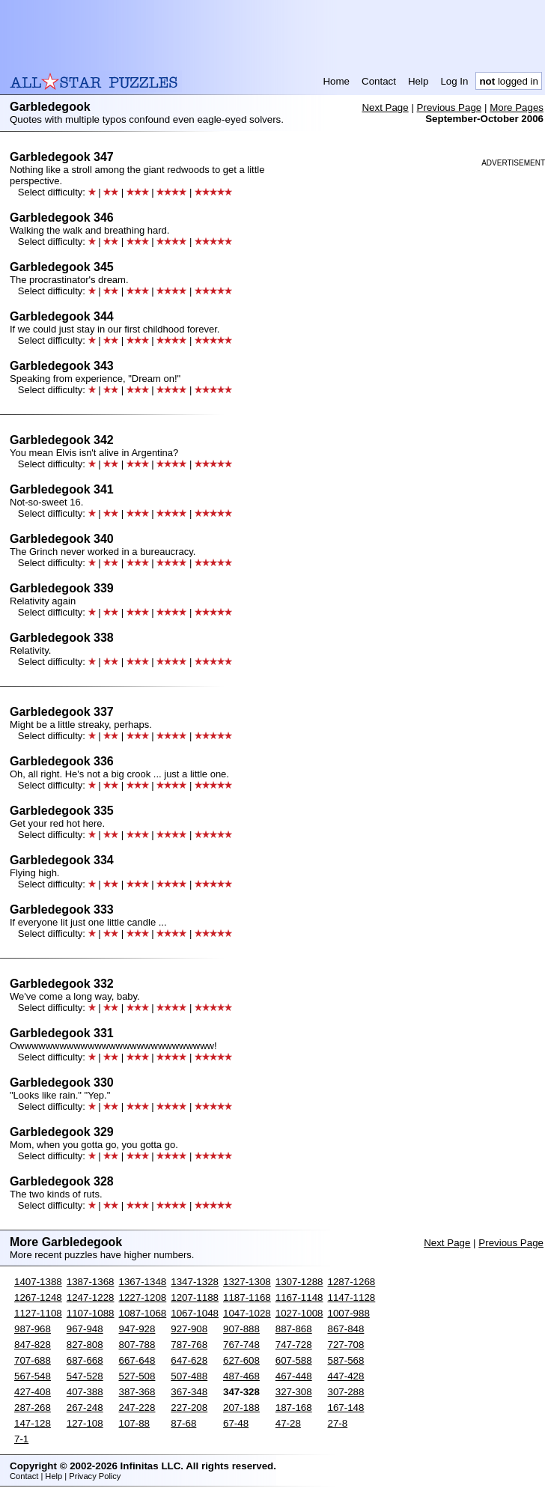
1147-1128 (352, 1297)
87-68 (183, 1423)
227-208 (189, 1407)
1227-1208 (143, 1297)
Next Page (385, 107)
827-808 (85, 1344)
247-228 (137, 1407)
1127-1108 (38, 1313)
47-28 (288, 1423)
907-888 (241, 1328)
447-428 (346, 1376)
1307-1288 (299, 1281)
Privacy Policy (95, 1476)
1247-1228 (91, 1297)
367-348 (189, 1391)
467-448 (293, 1376)
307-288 (346, 1391)
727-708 (346, 1344)
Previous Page (449, 107)
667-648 (137, 1360)
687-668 (85, 1360)
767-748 (241, 1344)
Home (336, 81)
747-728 (293, 1344)
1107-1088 (91, 1313)
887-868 (293, 1328)
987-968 (32, 1328)
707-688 (32, 1360)
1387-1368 (91, 1281)
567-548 (32, 1376)
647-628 (189, 1360)
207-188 (241, 1407)
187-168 (293, 1407)
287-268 (32, 1407)
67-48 (236, 1423)
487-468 (241, 1376)
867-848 (346, 1328)
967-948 (85, 1328)
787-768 (189, 1344)
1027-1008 (299, 1313)
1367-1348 (143, 1281)
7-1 (21, 1439)
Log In (454, 81)
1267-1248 (38, 1297)
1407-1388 (38, 1281)
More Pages (517, 107)
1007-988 (349, 1313)
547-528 (85, 1376)
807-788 (137, 1344)
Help (418, 81)
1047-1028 (247, 1313)
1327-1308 (247, 1281)
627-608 (241, 1360)
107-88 (134, 1423)
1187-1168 (247, 1297)
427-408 (32, 1391)
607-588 (293, 1360)
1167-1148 (299, 1297)
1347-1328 (195, 1281)
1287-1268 (352, 1281)
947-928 (137, 1328)
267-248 (85, 1407)
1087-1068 (143, 1313)
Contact (379, 81)
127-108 (85, 1423)
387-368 (137, 1391)
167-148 (346, 1407)
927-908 (189, 1328)
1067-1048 (195, 1313)
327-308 (293, 1391)
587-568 (346, 1360)
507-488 (189, 1376)
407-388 (85, 1391)
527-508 (137, 1376)
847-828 (32, 1344)
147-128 (32, 1423)
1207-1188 (195, 1297)
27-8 (338, 1423)
